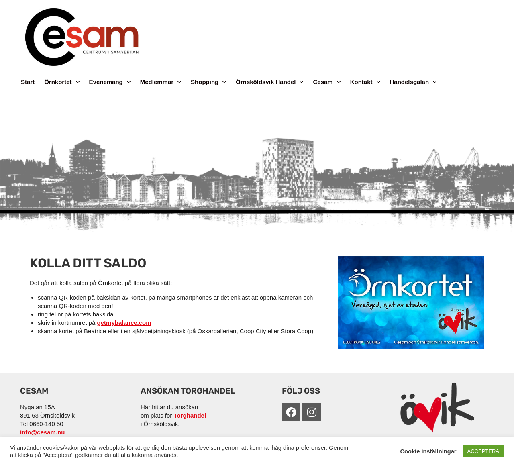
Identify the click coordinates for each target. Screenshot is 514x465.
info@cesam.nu (42, 432)
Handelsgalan (413, 82)
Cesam (326, 82)
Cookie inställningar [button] (428, 451)
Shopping (208, 82)
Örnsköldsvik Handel (269, 82)
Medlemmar (160, 82)
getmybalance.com (124, 322)
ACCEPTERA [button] (483, 451)
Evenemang (110, 82)
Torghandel (190, 415)
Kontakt (365, 82)
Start (28, 81)
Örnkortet (61, 82)
